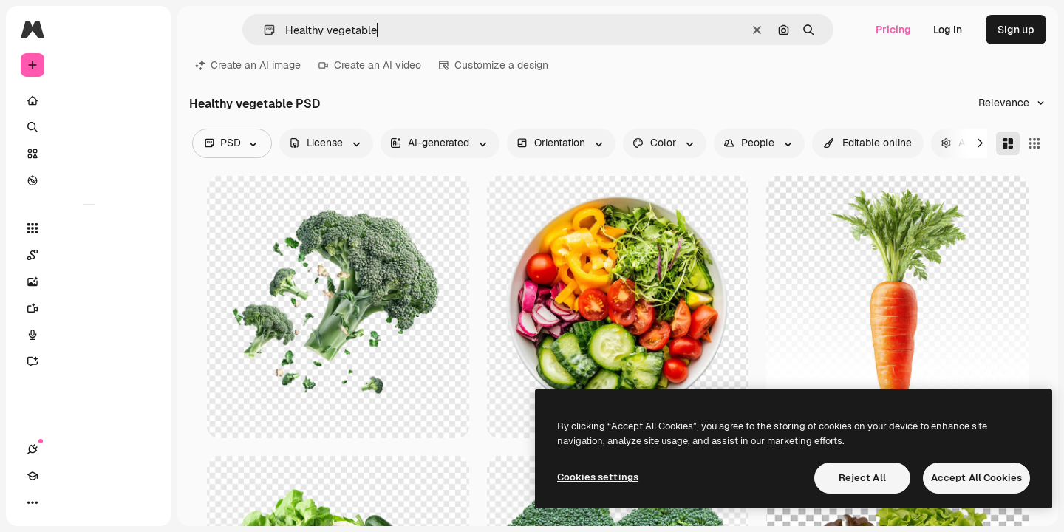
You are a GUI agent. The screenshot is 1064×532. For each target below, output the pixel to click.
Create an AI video (369, 65)
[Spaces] (89, 255)
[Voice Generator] (89, 335)
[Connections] (32, 502)
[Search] (89, 127)
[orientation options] (561, 143)
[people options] (759, 143)
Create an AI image (248, 65)
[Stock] (89, 154)
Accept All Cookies (976, 477)
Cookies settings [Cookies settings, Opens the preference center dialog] (597, 477)
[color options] (664, 143)
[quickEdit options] (868, 143)
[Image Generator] (89, 281)
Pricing (893, 29)
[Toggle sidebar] (145, 29)
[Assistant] (89, 361)
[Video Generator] (89, 308)
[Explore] (89, 180)
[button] (263, 29)
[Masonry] (1008, 143)
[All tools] (89, 228)
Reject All (862, 477)
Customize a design (493, 65)
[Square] (1034, 143)
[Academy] (59, 502)
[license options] (326, 143)
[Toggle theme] (86, 502)
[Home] (89, 100)
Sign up (1016, 29)
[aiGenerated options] (440, 143)
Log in (947, 29)
